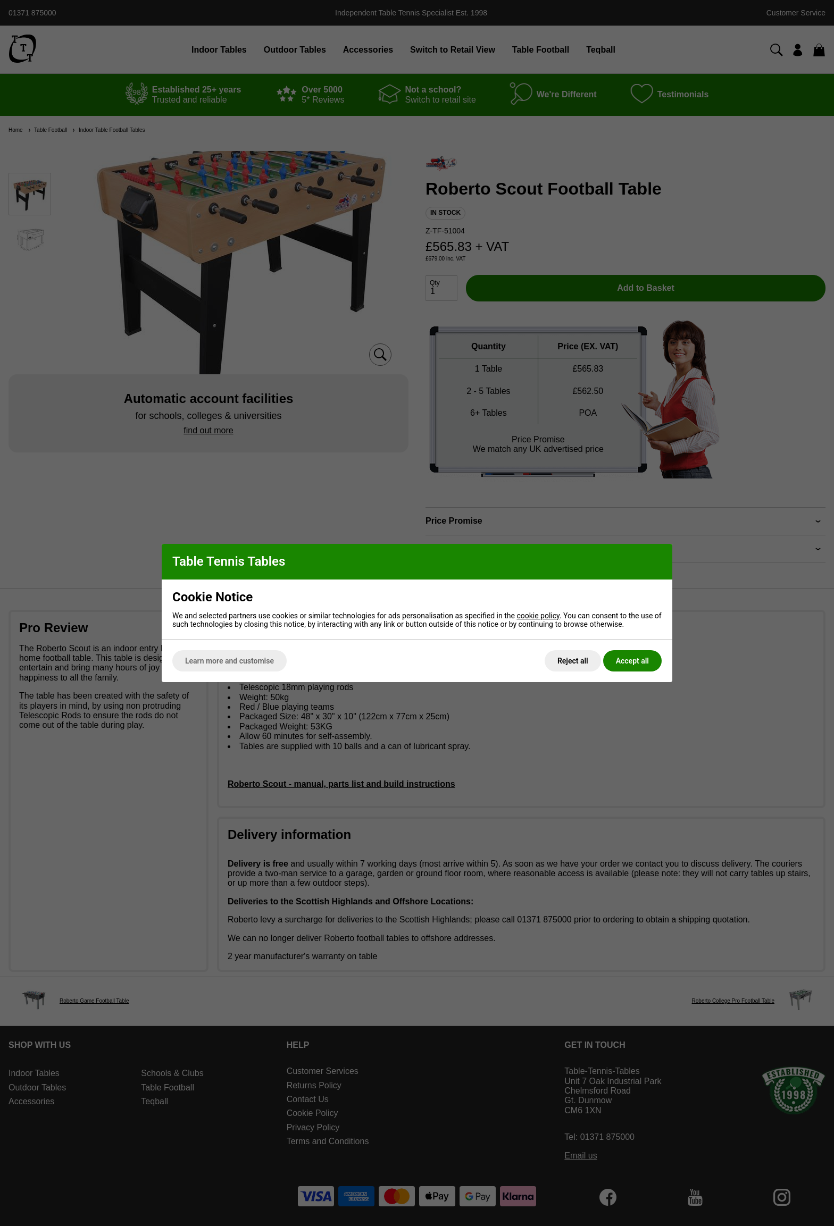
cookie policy (538, 615)
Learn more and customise (229, 661)
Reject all (572, 661)
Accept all (632, 661)
